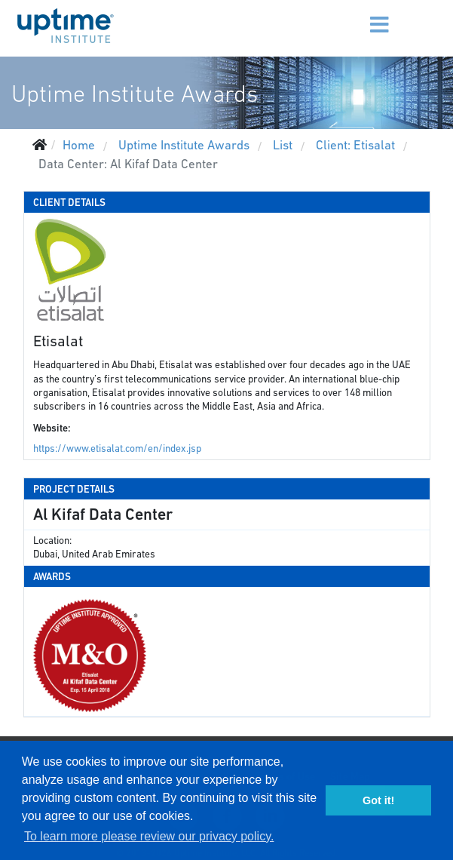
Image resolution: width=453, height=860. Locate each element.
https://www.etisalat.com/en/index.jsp (117, 448)
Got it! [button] (378, 800)
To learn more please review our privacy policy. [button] (149, 836)
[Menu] (355, 15)
